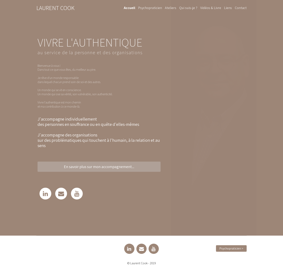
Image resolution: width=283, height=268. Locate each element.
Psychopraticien (150, 7)
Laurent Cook (55, 8)
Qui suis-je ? (188, 7)
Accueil (129, 7)
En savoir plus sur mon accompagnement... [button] (99, 166)
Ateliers (170, 7)
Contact (241, 7)
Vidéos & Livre (210, 7)
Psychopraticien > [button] (231, 248)
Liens (228, 7)
